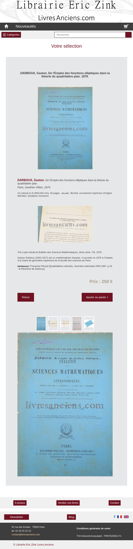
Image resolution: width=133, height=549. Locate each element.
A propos (20, 502)
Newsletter (16, 517)
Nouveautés (26, 26)
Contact (114, 502)
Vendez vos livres (68, 502)
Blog (71, 517)
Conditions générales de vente (93, 528)
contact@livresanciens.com (26, 534)
